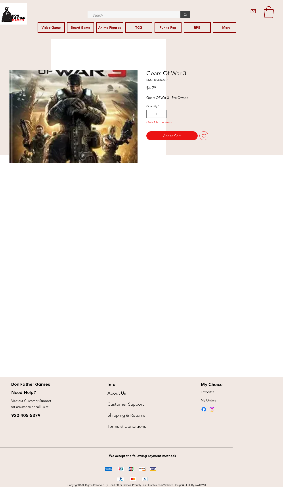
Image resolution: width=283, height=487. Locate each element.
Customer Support (37, 401)
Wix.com (158, 485)
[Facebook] (204, 409)
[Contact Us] (253, 11)
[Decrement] (149, 114)
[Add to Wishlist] (203, 135)
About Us (116, 393)
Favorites (207, 392)
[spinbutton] (156, 114)
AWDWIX (200, 485)
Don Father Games (30, 384)
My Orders (208, 400)
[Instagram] (212, 409)
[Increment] (163, 114)
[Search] (131, 15)
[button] (269, 12)
